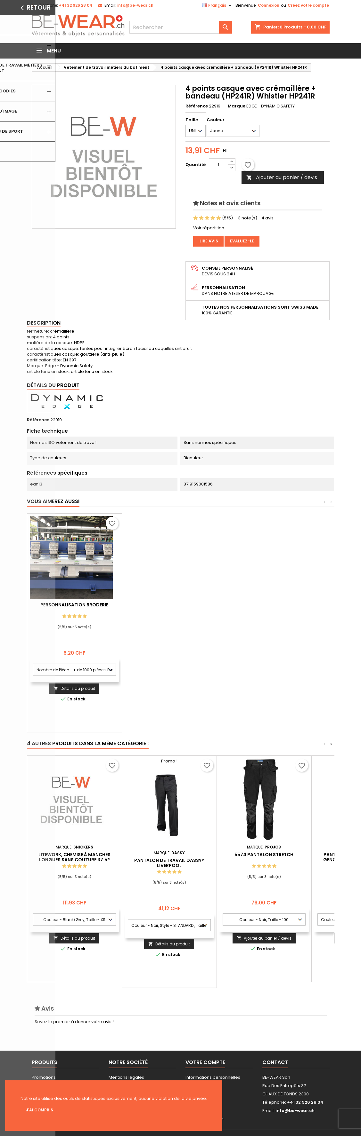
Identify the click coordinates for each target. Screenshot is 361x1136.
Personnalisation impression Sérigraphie (74, 607)
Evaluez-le (242, 241)
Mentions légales (126, 1077)
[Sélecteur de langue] (217, 5)
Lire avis (208, 241)
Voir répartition (208, 228)
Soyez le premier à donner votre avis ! (74, 1022)
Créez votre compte (308, 5)
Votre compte (205, 1062)
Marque (236, 106)
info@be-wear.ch (135, 5)
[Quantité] (218, 164)
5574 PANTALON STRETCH (263, 854)
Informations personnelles (212, 1077)
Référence (196, 106)
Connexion (268, 5)
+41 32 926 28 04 (75, 5)
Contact (275, 1062)
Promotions (44, 1077)
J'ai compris (39, 1110)
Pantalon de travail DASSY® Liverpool (169, 863)
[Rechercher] (180, 27)
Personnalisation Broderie (169, 605)
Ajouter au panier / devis (281, 177)
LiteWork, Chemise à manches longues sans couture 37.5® (74, 857)
